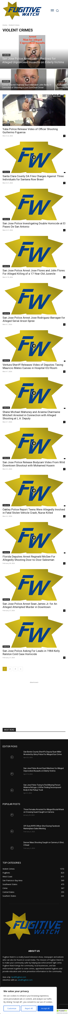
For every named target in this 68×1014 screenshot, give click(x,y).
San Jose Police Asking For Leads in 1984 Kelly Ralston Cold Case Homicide (31, 652)
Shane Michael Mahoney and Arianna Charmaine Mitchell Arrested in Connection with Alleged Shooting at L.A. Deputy (31, 415)
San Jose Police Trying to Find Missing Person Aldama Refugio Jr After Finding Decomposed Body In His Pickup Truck (42, 787)
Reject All (29, 1008)
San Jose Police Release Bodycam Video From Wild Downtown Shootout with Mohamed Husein (34, 464)
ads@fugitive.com (25, 980)
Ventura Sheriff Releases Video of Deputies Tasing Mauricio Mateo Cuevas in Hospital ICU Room (33, 366)
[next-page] (20, 669)
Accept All (45, 1008)
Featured (6, 55)
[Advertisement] (34, 700)
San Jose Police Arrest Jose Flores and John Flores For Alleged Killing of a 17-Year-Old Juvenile (34, 272)
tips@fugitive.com (18, 977)
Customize (11, 1008)
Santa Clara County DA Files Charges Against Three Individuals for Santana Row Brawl (33, 178)
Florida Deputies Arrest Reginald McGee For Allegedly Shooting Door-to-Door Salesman (29, 558)
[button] (62, 1011)
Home (5, 25)
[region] (28, 1000)
